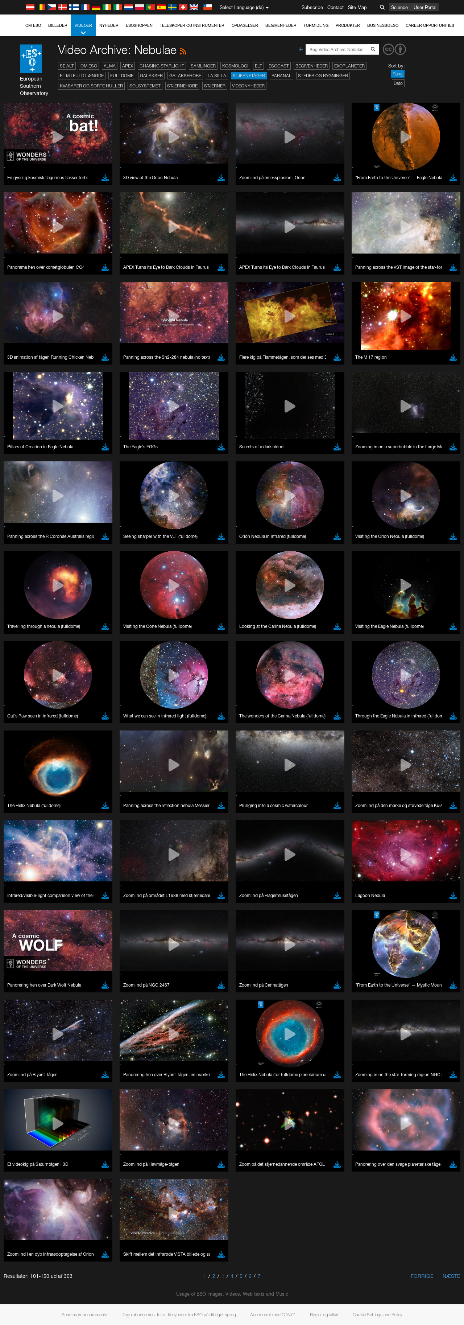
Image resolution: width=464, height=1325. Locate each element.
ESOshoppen (139, 25)
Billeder (57, 25)
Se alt (67, 66)
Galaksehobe (185, 75)
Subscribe (312, 7)
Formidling (316, 25)
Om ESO (33, 25)
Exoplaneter (349, 66)
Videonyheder (248, 86)
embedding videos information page (416, 1299)
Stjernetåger (249, 75)
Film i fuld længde (82, 75)
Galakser (151, 75)
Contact (335, 7)
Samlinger (203, 66)
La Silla (217, 75)
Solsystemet (145, 86)
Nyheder (109, 25)
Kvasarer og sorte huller (91, 86)
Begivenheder (281, 25)
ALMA (110, 66)
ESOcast (279, 66)
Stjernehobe (182, 86)
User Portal (425, 7)
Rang (398, 74)
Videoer (83, 29)
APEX (127, 66)
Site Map (357, 7)
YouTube (16, 1292)
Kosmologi (235, 66)
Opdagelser (245, 25)
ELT (258, 66)
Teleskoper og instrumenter (192, 25)
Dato (398, 83)
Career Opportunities (430, 25)
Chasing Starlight (162, 66)
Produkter (348, 25)
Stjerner (214, 86)
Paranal (281, 75)
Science (399, 7)
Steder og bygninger (323, 75)
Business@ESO (382, 25)
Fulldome (121, 75)
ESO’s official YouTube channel (170, 1292)
